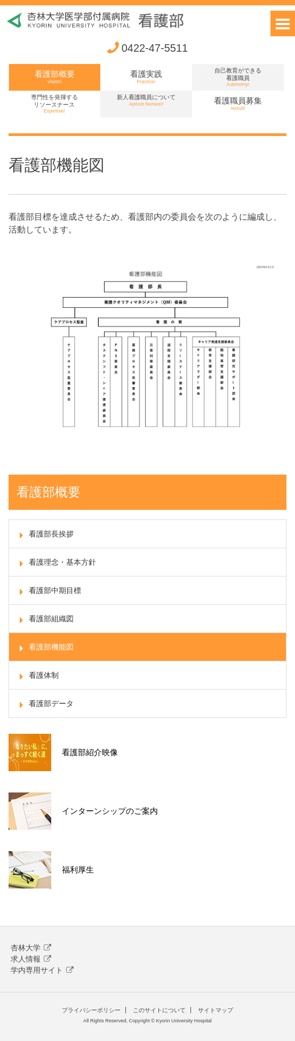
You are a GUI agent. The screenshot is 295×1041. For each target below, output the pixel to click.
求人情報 (31, 959)
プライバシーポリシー (91, 1010)
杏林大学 (31, 947)
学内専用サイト (42, 970)
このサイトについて (159, 1010)
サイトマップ (215, 1010)
